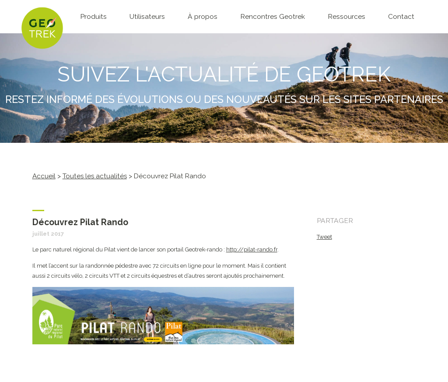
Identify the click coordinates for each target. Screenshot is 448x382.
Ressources (346, 16)
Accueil (44, 176)
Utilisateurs (147, 16)
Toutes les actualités (95, 176)
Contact (401, 16)
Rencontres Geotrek (272, 16)
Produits (93, 16)
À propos (202, 16)
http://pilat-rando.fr (251, 249)
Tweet (324, 236)
